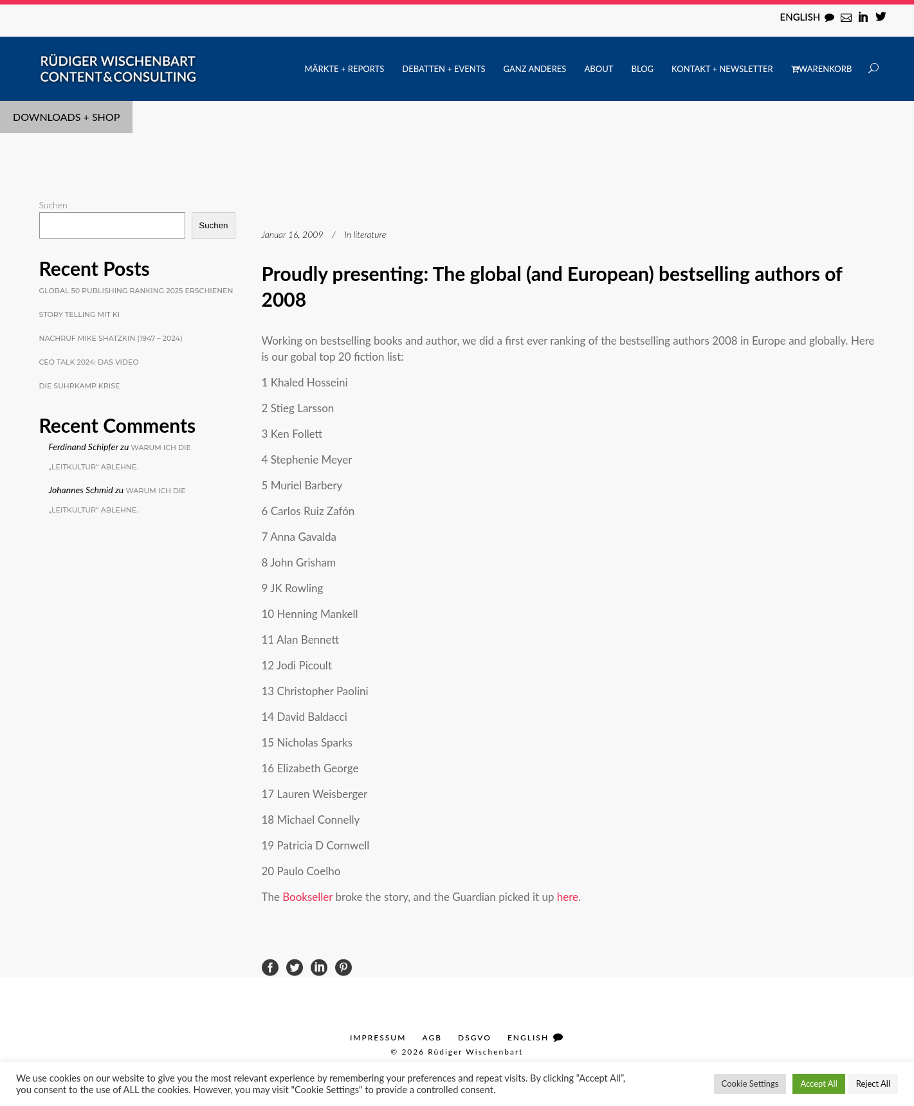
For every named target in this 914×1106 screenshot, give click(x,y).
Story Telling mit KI (79, 314)
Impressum (378, 1037)
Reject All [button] (873, 1083)
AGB (432, 1037)
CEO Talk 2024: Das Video (89, 362)
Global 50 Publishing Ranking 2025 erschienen (136, 290)
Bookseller (308, 896)
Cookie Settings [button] (750, 1083)
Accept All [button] (818, 1083)
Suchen (53, 204)
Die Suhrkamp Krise (79, 385)
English (800, 17)
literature (369, 234)
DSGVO (474, 1037)
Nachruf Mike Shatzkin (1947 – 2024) (111, 338)
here (567, 896)
